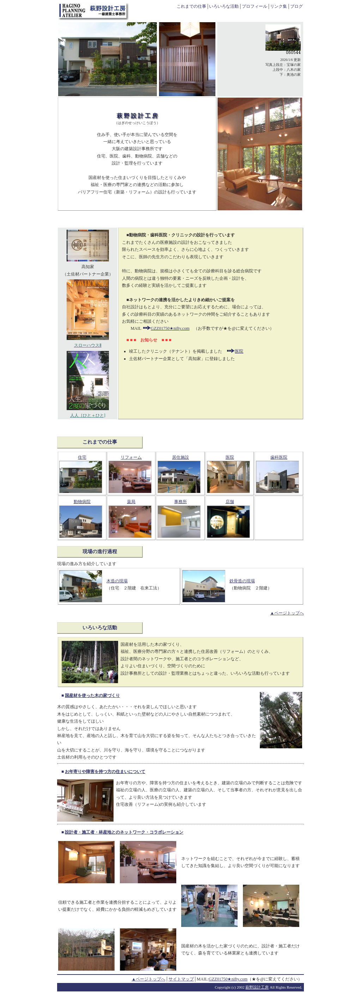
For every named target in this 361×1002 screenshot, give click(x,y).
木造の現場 (117, 581)
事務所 (180, 501)
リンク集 (278, 6)
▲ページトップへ (287, 613)
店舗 (230, 501)
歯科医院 (278, 457)
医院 (239, 351)
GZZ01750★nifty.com (166, 328)
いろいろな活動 (224, 6)
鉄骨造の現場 (242, 581)
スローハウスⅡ (88, 343)
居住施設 (180, 457)
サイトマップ (181, 979)
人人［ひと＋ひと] (88, 413)
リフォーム (131, 457)
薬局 (131, 501)
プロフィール (254, 6)
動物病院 (82, 501)
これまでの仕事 (191, 6)
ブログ (296, 6)
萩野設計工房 (257, 987)
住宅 (82, 457)
